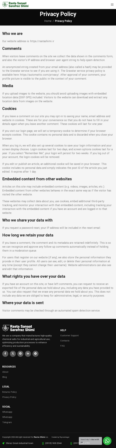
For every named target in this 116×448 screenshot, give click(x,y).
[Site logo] (15, 5)
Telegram (7, 422)
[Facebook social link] (5, 354)
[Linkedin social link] (28, 354)
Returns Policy (9, 392)
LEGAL (6, 387)
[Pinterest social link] (20, 354)
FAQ (62, 346)
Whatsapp (7, 412)
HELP (63, 330)
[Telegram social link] (35, 354)
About (5, 372)
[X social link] (13, 354)
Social (6, 407)
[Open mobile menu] (112, 5)
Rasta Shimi (39, 437)
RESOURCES (9, 367)
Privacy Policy (9, 397)
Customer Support (69, 335)
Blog (4, 377)
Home (48, 21)
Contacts (64, 341)
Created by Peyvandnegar (60, 437)
